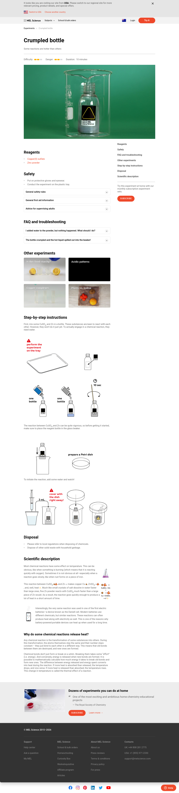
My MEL (28, 758)
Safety (120, 149)
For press (95, 770)
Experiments (29, 28)
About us (95, 747)
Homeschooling (65, 753)
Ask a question (31, 753)
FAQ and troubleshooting (129, 155)
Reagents (122, 144)
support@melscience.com (137, 758)
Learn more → (96, 712)
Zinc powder (33, 162)
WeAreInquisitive (65, 764)
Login (132, 20)
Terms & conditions (100, 758)
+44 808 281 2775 (138, 747)
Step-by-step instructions (130, 165)
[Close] (152, 3)
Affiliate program (65, 770)
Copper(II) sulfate (36, 159)
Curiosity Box (63, 758)
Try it (146, 20)
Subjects (50, 20)
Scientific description (127, 176)
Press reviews (98, 753)
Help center (29, 747)
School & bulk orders (67, 20)
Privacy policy (98, 764)
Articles (61, 775)
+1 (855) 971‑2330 (139, 753)
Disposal (121, 171)
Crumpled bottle (46, 28)
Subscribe (126, 198)
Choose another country (55, 12)
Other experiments (126, 160)
